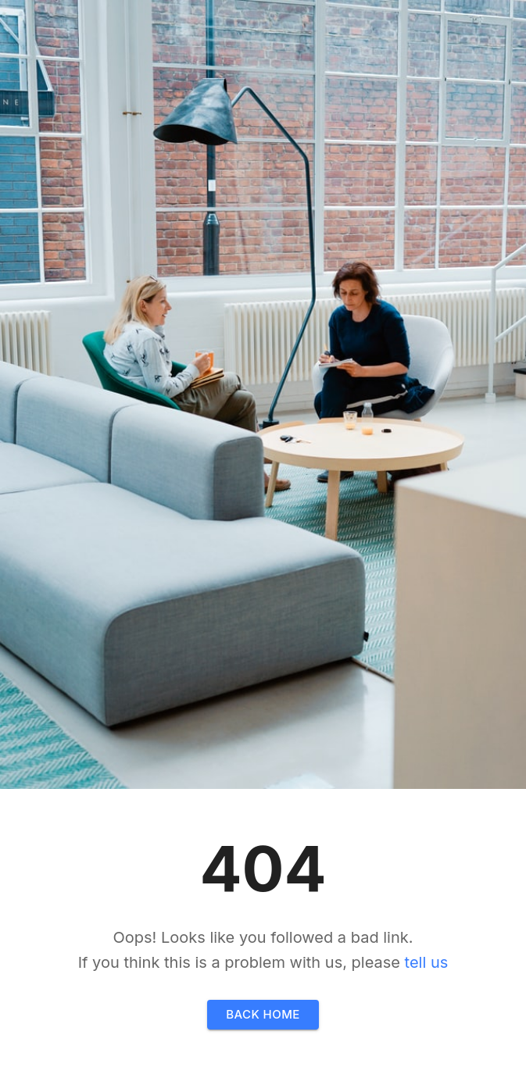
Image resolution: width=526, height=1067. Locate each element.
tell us (427, 962)
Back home (263, 1014)
